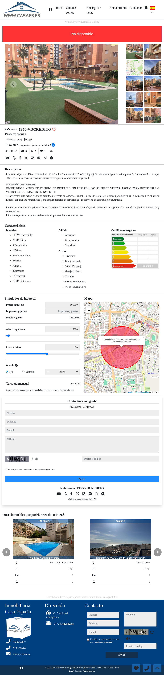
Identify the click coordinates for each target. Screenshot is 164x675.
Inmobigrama (89, 671)
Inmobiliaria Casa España (63, 668)
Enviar (82, 479)
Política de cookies (105, 668)
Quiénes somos (71, 10)
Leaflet (130, 392)
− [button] (89, 310)
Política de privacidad (86, 668)
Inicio (59, 7)
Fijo (11, 371)
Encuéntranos (118, 7)
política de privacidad (47, 469)
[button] (6, 552)
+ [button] (89, 306)
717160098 (75, 406)
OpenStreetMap (142, 392)
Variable (30, 371)
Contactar (136, 7)
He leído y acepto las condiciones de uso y (31, 469)
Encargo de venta (93, 10)
